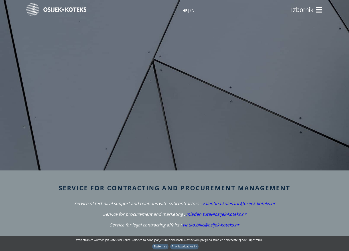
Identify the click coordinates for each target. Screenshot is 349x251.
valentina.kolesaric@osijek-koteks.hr (238, 203)
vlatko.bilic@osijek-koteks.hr (211, 225)
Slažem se (160, 246)
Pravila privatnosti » (184, 246)
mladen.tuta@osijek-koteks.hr (216, 214)
